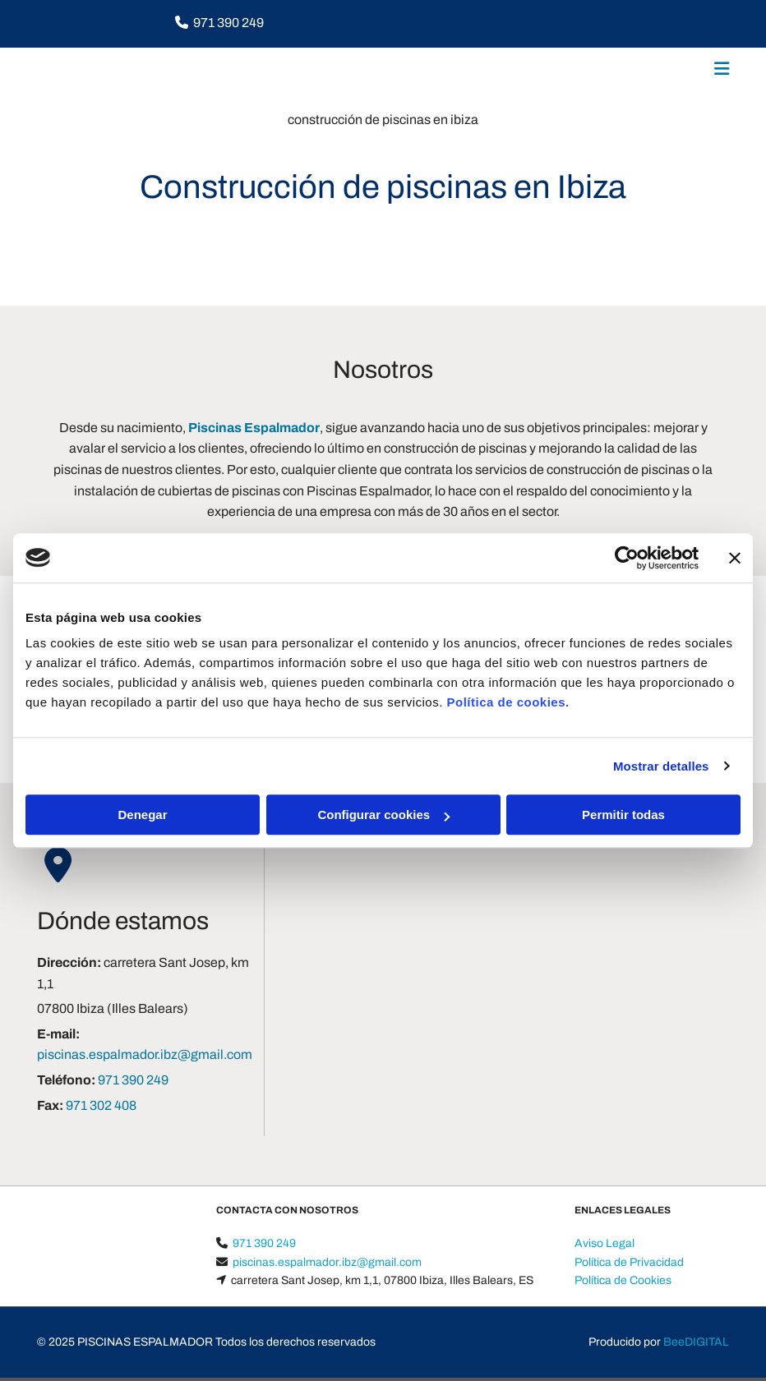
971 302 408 (101, 1105)
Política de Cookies (622, 1280)
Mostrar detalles (661, 766)
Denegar (142, 815)
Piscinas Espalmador (254, 428)
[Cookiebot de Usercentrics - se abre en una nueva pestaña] (627, 557)
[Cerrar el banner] (735, 558)
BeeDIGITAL (696, 1342)
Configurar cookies (383, 815)
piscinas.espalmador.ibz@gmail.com (144, 1054)
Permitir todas (623, 815)
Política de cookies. (507, 702)
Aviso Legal (604, 1243)
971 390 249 (228, 23)
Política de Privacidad (629, 1262)
